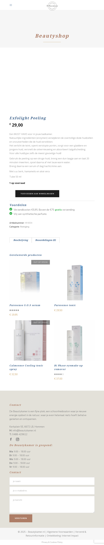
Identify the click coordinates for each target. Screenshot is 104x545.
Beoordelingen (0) (45, 240)
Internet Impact (70, 535)
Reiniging (24, 226)
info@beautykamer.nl (24, 430)
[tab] (20, 240)
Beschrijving (20, 240)
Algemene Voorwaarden (60, 531)
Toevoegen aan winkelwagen (37, 194)
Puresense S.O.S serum (24, 305)
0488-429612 (19, 434)
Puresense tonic (65, 305)
